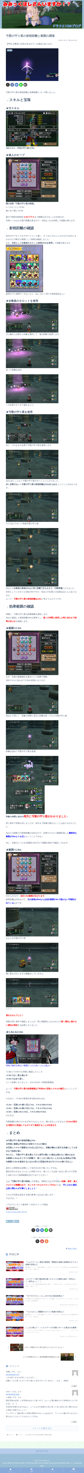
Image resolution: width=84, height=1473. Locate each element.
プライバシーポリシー (42, 1462)
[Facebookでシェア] (12, 85)
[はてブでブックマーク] (16, 85)
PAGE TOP (42, 1452)
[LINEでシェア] (21, 85)
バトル (9, 1221)
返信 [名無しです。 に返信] (74, 1387)
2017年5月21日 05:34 (13, 1395)
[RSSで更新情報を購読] (46, 1241)
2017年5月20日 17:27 (13, 1375)
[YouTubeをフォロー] (42, 1241)
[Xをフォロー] (37, 1241)
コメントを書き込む (42, 1429)
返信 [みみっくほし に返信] (74, 1423)
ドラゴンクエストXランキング (16, 1212)
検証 (16, 1221)
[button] (25, 85)
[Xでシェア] (8, 85)
